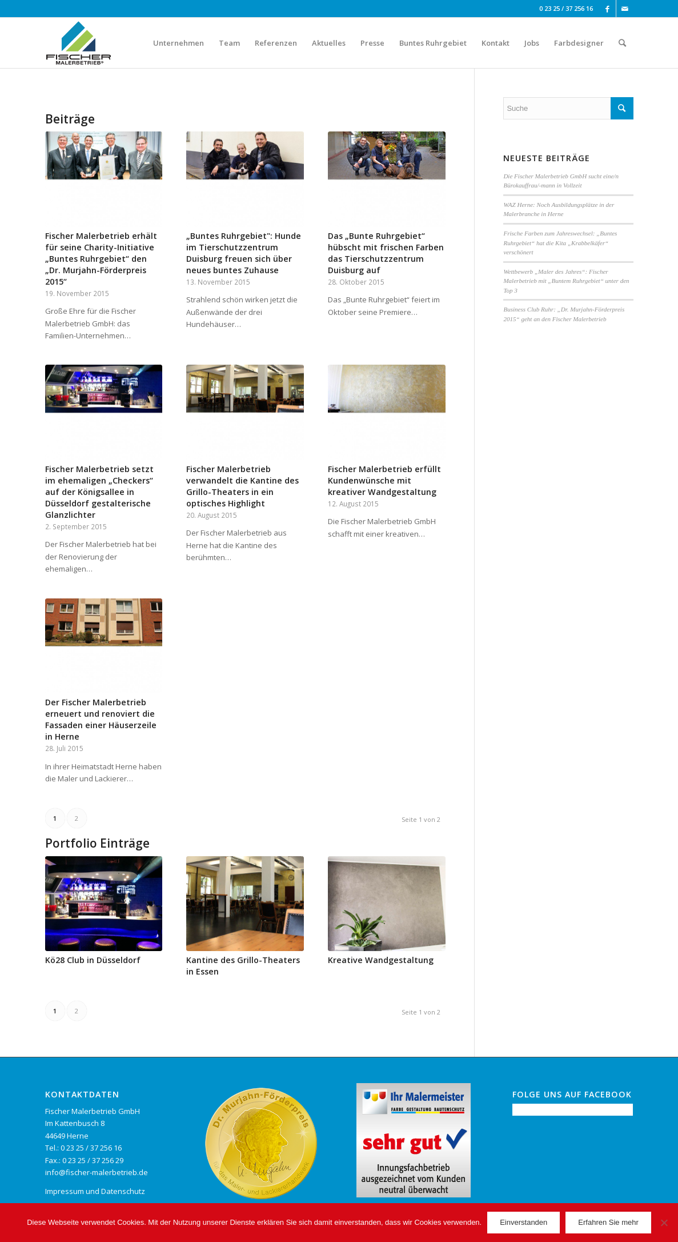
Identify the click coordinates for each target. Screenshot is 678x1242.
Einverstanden (523, 1222)
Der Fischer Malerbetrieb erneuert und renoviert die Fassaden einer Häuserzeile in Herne (101, 719)
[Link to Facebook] (607, 8)
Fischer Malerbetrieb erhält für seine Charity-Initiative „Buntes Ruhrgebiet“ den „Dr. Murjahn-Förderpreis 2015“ (101, 258)
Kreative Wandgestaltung (381, 960)
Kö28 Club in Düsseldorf (93, 960)
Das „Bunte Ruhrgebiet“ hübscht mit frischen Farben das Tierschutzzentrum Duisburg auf (386, 252)
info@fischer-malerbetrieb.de (96, 1172)
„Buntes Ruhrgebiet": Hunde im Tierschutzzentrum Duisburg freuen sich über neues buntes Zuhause (243, 252)
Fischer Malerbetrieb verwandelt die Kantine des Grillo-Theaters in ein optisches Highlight (242, 486)
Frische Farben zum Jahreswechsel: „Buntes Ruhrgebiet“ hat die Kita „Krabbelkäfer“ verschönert (560, 242)
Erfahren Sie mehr (608, 1222)
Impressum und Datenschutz (95, 1191)
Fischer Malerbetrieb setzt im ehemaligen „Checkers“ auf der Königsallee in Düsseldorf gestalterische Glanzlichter (99, 492)
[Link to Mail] (624, 8)
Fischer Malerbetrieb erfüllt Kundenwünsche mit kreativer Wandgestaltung (384, 480)
